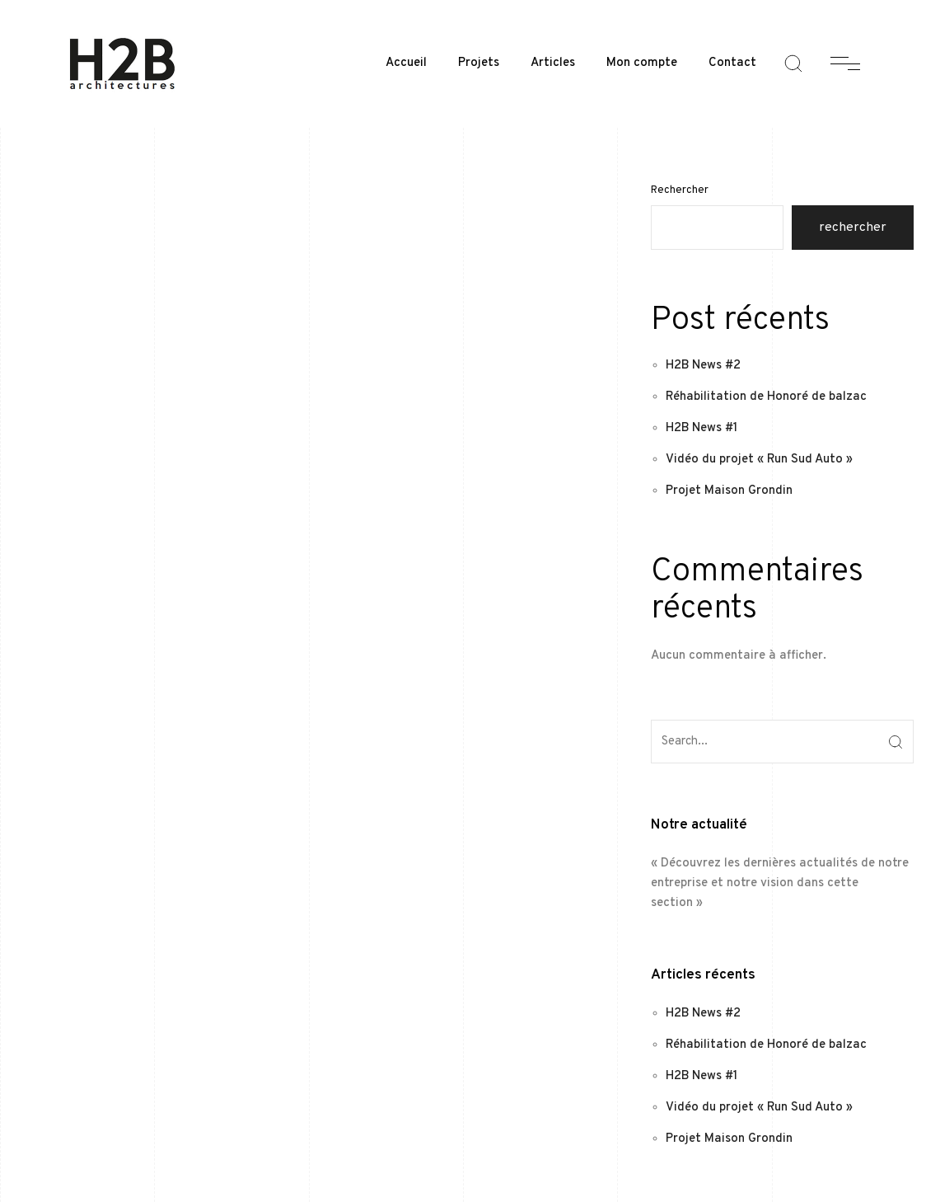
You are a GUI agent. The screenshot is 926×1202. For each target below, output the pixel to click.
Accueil (406, 63)
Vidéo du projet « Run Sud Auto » (759, 459)
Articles (553, 63)
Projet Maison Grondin (729, 491)
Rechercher (680, 190)
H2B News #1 (701, 428)
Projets (478, 63)
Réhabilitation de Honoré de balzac (766, 397)
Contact (732, 63)
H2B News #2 (703, 365)
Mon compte (641, 63)
